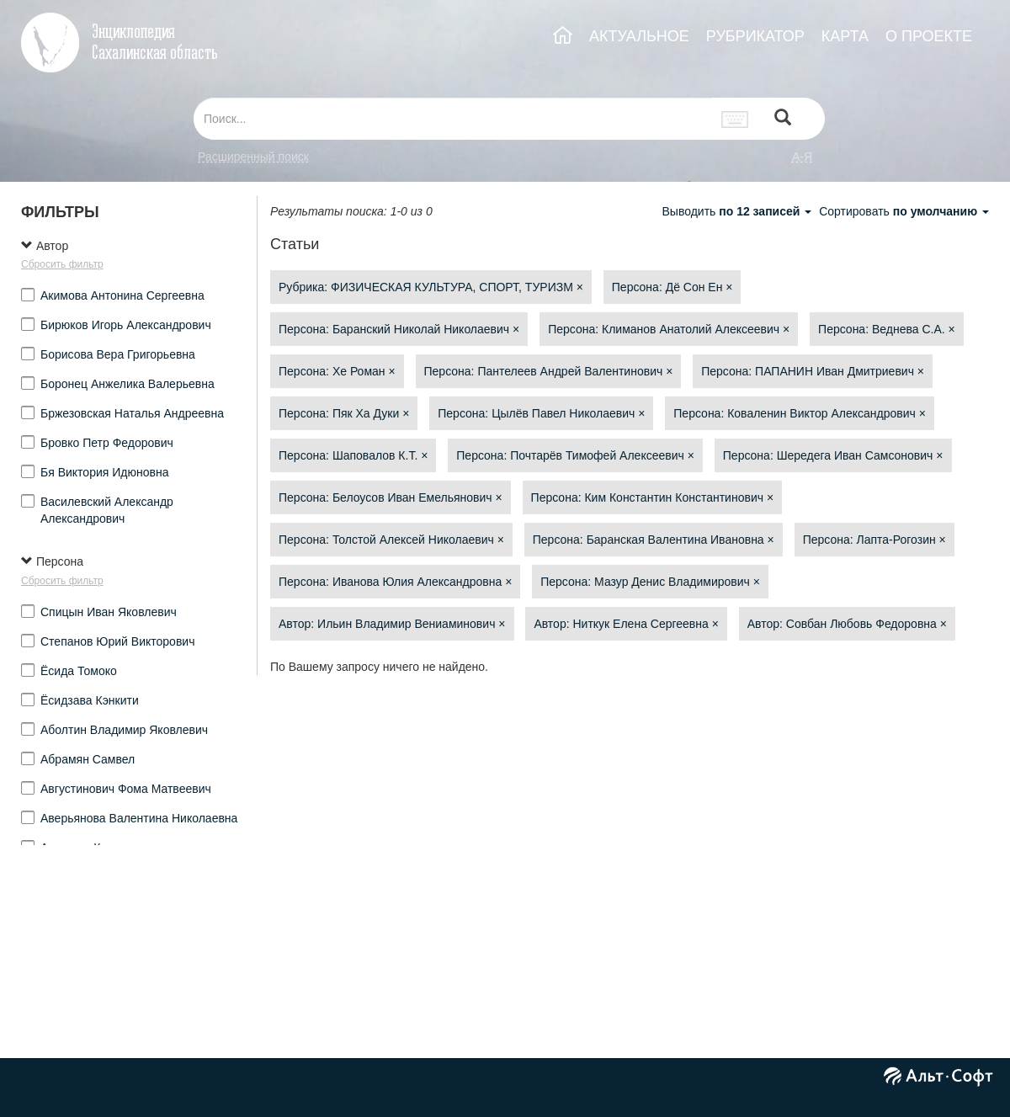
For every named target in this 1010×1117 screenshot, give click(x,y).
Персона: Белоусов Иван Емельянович (390, 497)
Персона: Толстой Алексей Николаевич (391, 539)
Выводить (738, 211)
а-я (802, 156)
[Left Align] (783, 119)
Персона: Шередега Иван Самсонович (833, 455)
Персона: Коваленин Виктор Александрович (799, 413)
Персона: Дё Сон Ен (672, 287)
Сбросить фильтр (62, 264)
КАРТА (845, 36)
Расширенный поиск (253, 156)
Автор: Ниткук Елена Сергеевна (626, 623)
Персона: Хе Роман (337, 371)
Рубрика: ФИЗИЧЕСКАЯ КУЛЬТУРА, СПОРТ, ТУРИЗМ (431, 287)
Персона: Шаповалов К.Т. (353, 455)
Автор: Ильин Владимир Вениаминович (392, 623)
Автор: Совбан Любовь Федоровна (847, 623)
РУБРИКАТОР (755, 36)
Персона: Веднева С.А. (886, 329)
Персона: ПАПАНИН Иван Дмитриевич (812, 371)
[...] (453, 119)
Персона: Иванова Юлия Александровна (395, 581)
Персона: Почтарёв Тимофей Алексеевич (575, 455)
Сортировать (904, 211)
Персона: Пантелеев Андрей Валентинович (548, 371)
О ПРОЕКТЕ (928, 36)
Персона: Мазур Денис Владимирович (650, 581)
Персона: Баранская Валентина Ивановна (653, 539)
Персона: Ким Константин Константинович (652, 497)
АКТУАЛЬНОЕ (639, 36)
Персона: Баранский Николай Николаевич (399, 329)
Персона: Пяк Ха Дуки (344, 413)
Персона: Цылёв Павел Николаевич (541, 413)
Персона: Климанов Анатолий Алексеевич (668, 329)
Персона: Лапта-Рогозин (874, 539)
